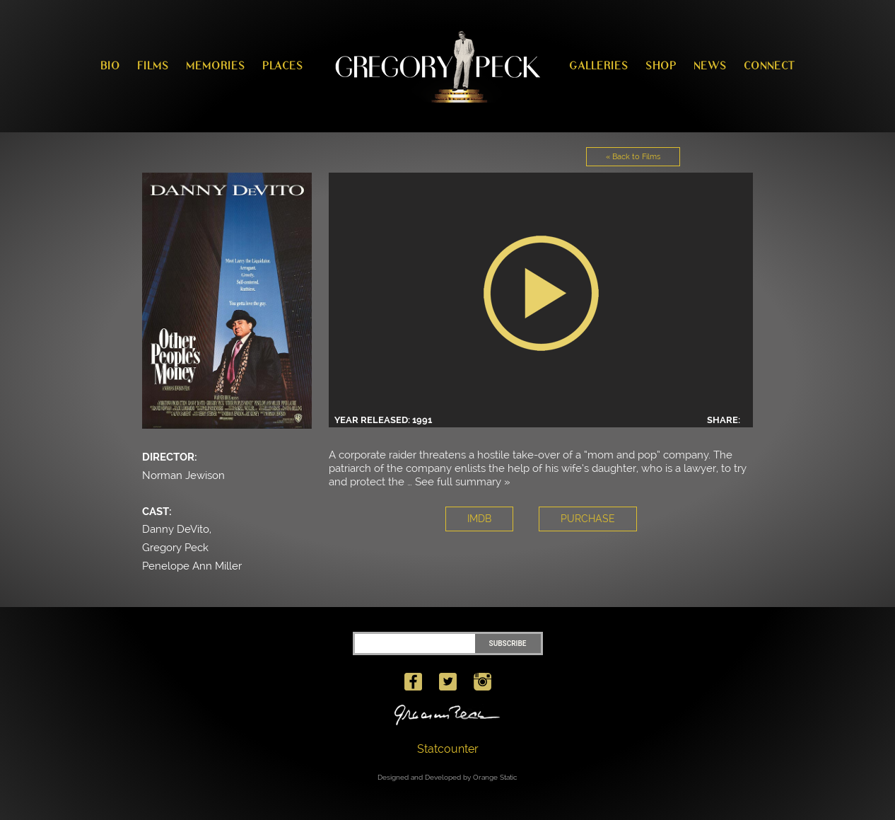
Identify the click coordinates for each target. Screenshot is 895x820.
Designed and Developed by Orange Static (447, 777)
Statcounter (448, 749)
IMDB (479, 518)
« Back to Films (633, 156)
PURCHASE (588, 518)
